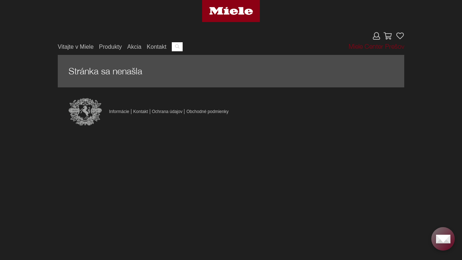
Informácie (119, 111)
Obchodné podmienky (207, 111)
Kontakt (156, 47)
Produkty (110, 47)
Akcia (134, 47)
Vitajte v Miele (75, 47)
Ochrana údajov (167, 111)
